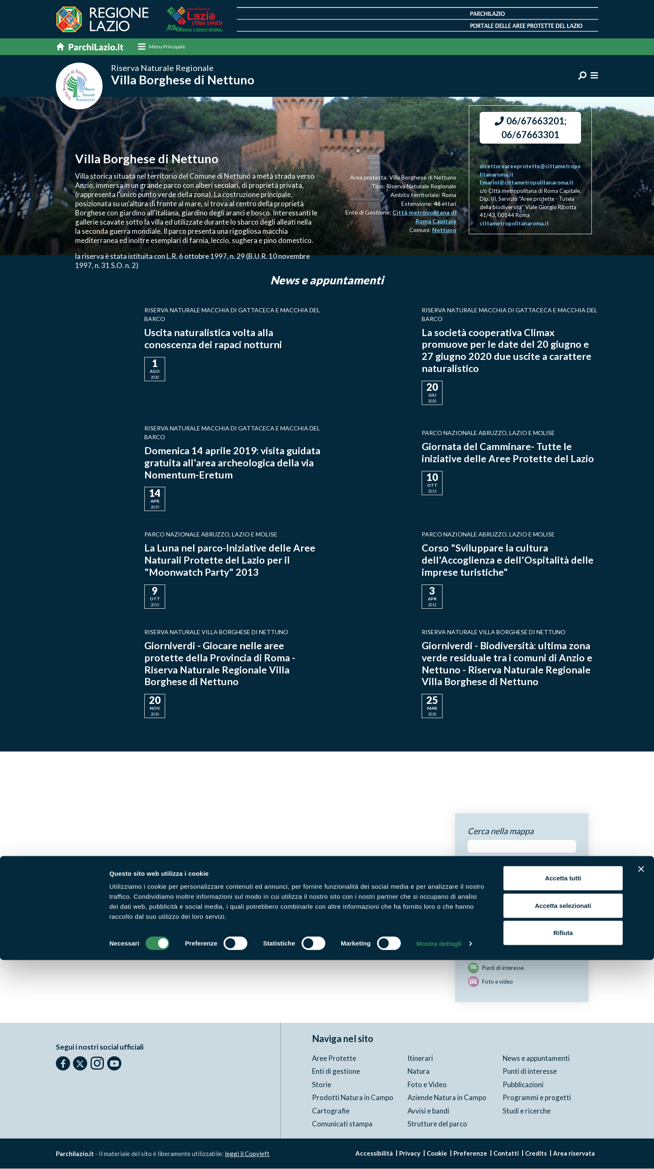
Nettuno (444, 230)
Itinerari (420, 1058)
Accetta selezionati (563, 1114)
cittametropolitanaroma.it (514, 223)
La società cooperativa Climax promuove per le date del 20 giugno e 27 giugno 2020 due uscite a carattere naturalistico (507, 350)
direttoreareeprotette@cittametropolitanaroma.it (530, 170)
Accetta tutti (563, 1087)
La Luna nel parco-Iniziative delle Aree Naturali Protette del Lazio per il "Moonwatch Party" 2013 (230, 560)
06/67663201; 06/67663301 (530, 128)
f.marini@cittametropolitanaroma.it (527, 183)
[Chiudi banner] (641, 1078)
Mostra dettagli (438, 1152)
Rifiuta (563, 1141)
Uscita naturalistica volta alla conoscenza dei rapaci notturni (214, 339)
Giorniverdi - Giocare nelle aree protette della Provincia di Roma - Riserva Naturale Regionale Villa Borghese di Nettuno (220, 664)
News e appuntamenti (536, 1058)
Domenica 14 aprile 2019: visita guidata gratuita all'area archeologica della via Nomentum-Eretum (228, 463)
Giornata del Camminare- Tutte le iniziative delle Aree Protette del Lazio (508, 452)
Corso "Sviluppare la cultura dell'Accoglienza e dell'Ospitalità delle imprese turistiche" (508, 560)
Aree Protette (334, 1058)
